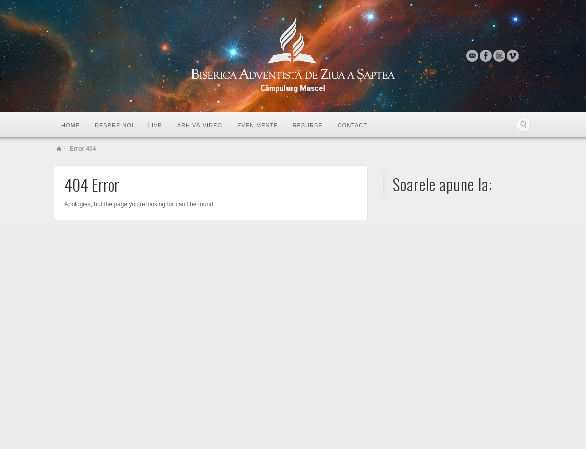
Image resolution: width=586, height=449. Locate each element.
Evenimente (257, 125)
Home (70, 125)
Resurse (307, 125)
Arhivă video (199, 125)
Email (472, 56)
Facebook (486, 56)
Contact (352, 125)
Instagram (499, 56)
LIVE (155, 125)
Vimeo (513, 56)
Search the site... (523, 124)
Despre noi (114, 125)
